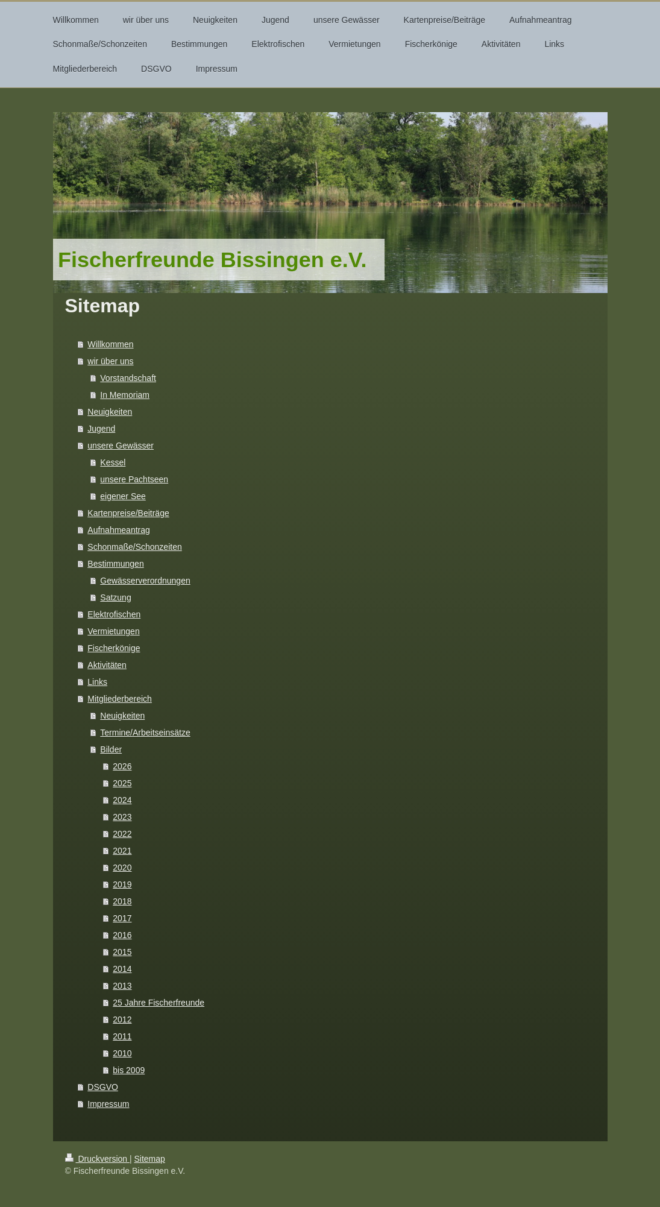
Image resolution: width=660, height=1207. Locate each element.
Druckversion (97, 1159)
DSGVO (102, 1087)
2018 (122, 901)
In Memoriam (124, 395)
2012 (122, 1019)
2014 (122, 969)
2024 (122, 800)
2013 (122, 986)
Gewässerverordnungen (145, 580)
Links (97, 682)
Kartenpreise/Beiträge (128, 513)
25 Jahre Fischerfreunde (158, 1002)
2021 (122, 851)
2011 (122, 1036)
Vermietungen (113, 631)
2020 (122, 867)
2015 (122, 952)
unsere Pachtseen (134, 479)
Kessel (112, 462)
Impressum (108, 1104)
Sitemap (149, 1159)
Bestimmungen (115, 564)
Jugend (101, 428)
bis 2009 (129, 1070)
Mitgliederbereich (119, 699)
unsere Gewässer (120, 445)
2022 (122, 834)
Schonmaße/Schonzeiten (134, 547)
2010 (122, 1053)
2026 (122, 766)
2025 (122, 783)
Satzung (115, 597)
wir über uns (110, 361)
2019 (122, 884)
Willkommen (110, 344)
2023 (122, 817)
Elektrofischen (113, 614)
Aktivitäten (107, 665)
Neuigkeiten (109, 412)
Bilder (111, 749)
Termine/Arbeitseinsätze (145, 732)
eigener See (123, 496)
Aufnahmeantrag (118, 530)
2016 (122, 935)
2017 (122, 918)
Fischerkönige (113, 648)
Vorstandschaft (128, 378)
